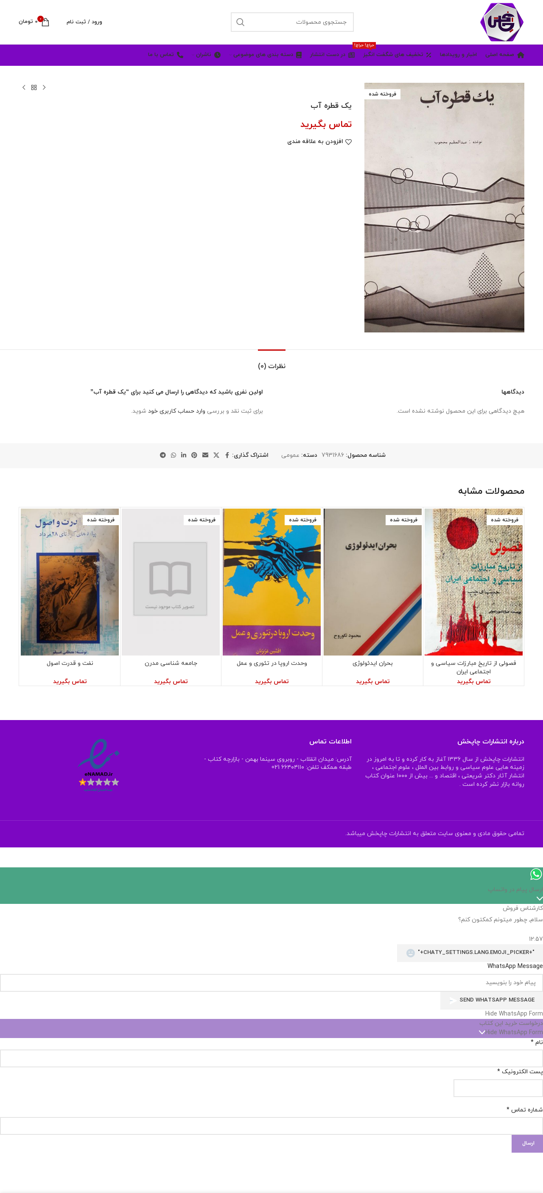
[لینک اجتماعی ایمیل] (205, 456)
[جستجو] (292, 22)
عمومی (290, 455)
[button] (271, 1014)
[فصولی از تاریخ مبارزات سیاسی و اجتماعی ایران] (474, 582)
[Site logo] (501, 21)
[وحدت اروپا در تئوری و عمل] (272, 582)
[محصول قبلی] (44, 88)
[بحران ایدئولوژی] (373, 582)
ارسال (528, 1143)
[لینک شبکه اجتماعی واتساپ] (173, 456)
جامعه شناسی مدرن (171, 663)
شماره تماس (525, 1110)
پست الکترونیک (520, 1072)
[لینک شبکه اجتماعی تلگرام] (162, 456)
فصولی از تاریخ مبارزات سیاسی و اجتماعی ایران (473, 667)
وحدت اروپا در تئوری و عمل (272, 663)
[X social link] (216, 456)
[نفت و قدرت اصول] (70, 582)
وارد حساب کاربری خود (176, 411)
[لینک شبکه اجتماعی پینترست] (194, 456)
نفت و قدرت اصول (70, 663)
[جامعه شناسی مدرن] (171, 582)
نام (537, 1042)
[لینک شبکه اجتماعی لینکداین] (184, 456)
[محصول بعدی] (24, 88)
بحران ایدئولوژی (373, 663)
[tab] (271, 362)
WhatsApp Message (515, 966)
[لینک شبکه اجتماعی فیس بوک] (227, 456)
